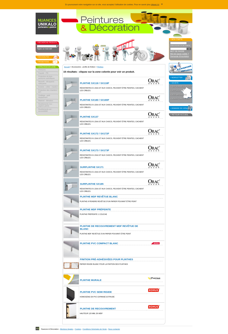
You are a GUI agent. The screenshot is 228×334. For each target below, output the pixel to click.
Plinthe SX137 (89, 116)
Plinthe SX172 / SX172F (94, 133)
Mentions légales (66, 329)
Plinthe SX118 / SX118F (94, 83)
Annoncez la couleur (180, 67)
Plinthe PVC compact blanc (99, 243)
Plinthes (100, 67)
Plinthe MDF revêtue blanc (99, 196)
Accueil (67, 67)
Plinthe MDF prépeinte (95, 209)
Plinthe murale (90, 280)
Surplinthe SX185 (92, 184)
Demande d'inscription (179, 56)
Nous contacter (114, 329)
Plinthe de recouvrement (98, 308)
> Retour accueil (179, 115)
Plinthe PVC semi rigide (96, 292)
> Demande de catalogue (181, 108)
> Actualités (177, 90)
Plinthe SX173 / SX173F (94, 150)
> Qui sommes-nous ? (181, 86)
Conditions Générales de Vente (95, 329)
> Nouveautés (43, 57)
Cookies (78, 329)
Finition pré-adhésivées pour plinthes (106, 259)
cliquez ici (155, 4)
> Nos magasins (178, 94)
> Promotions (43, 62)
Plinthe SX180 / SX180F (94, 100)
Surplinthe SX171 (92, 167)
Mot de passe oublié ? (179, 54)
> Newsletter (176, 77)
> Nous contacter (180, 99)
